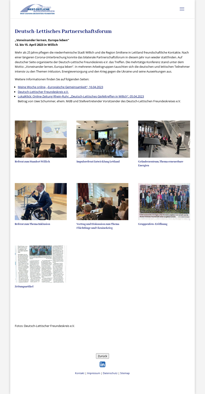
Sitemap (125, 373)
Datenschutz (110, 373)
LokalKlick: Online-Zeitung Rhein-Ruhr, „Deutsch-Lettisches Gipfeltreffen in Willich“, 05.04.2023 (81, 96)
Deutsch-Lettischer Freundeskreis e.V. (43, 92)
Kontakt (79, 373)
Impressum (93, 373)
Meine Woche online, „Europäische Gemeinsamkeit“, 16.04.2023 (60, 87)
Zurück (102, 356)
